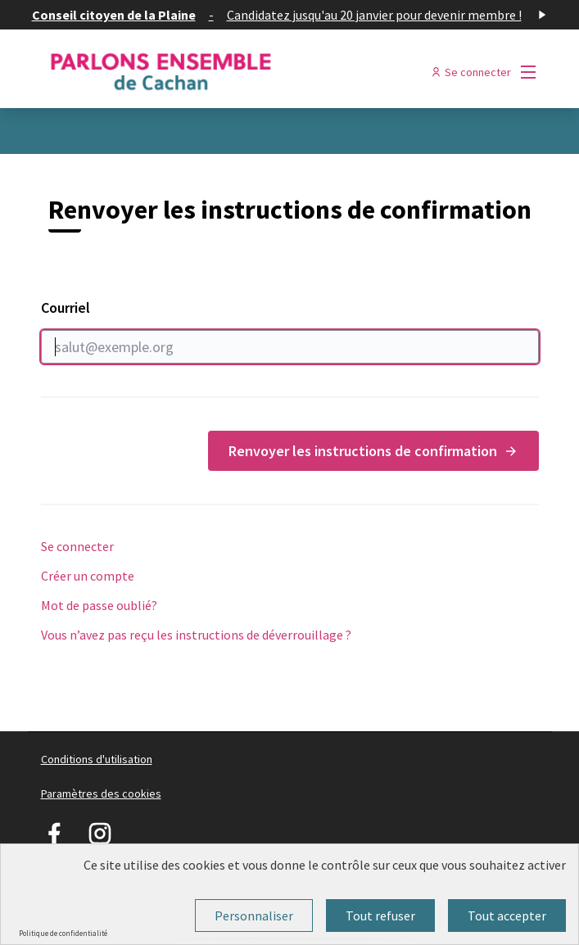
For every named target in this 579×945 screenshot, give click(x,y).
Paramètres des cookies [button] (101, 793)
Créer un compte (87, 575)
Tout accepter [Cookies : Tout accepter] (507, 915)
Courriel (290, 331)
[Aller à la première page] (226, 72)
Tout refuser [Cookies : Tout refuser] (380, 915)
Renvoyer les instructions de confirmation (373, 450)
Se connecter (77, 546)
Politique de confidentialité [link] (63, 933)
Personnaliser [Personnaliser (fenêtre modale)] (254, 915)
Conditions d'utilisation (96, 759)
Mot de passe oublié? (99, 605)
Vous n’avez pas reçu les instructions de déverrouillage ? (196, 634)
